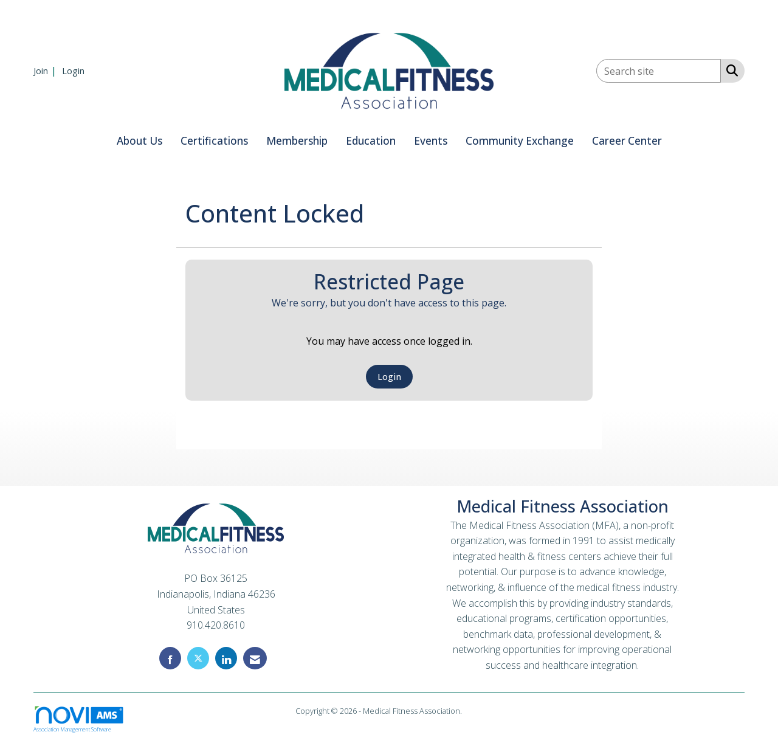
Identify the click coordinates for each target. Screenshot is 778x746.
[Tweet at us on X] (198, 658)
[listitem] (46, 70)
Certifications (214, 141)
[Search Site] (729, 70)
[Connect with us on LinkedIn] (226, 658)
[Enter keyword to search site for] (658, 71)
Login (389, 376)
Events (430, 141)
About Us (139, 141)
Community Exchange (520, 141)
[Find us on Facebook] (170, 658)
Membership (297, 141)
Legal (473, 710)
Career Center (627, 141)
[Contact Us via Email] (255, 658)
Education (371, 141)
